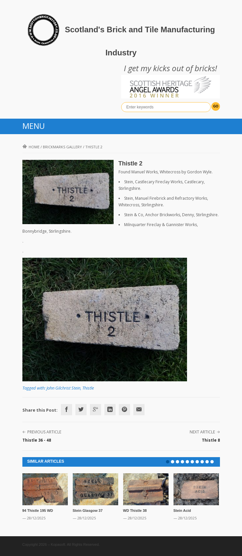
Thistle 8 (211, 440)
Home (31, 146)
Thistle (88, 388)
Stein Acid (182, 510)
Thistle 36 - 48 (36, 440)
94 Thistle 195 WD (37, 510)
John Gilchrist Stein (63, 388)
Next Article (202, 432)
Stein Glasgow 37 (88, 510)
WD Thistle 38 (135, 510)
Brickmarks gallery (62, 146)
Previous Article (44, 432)
